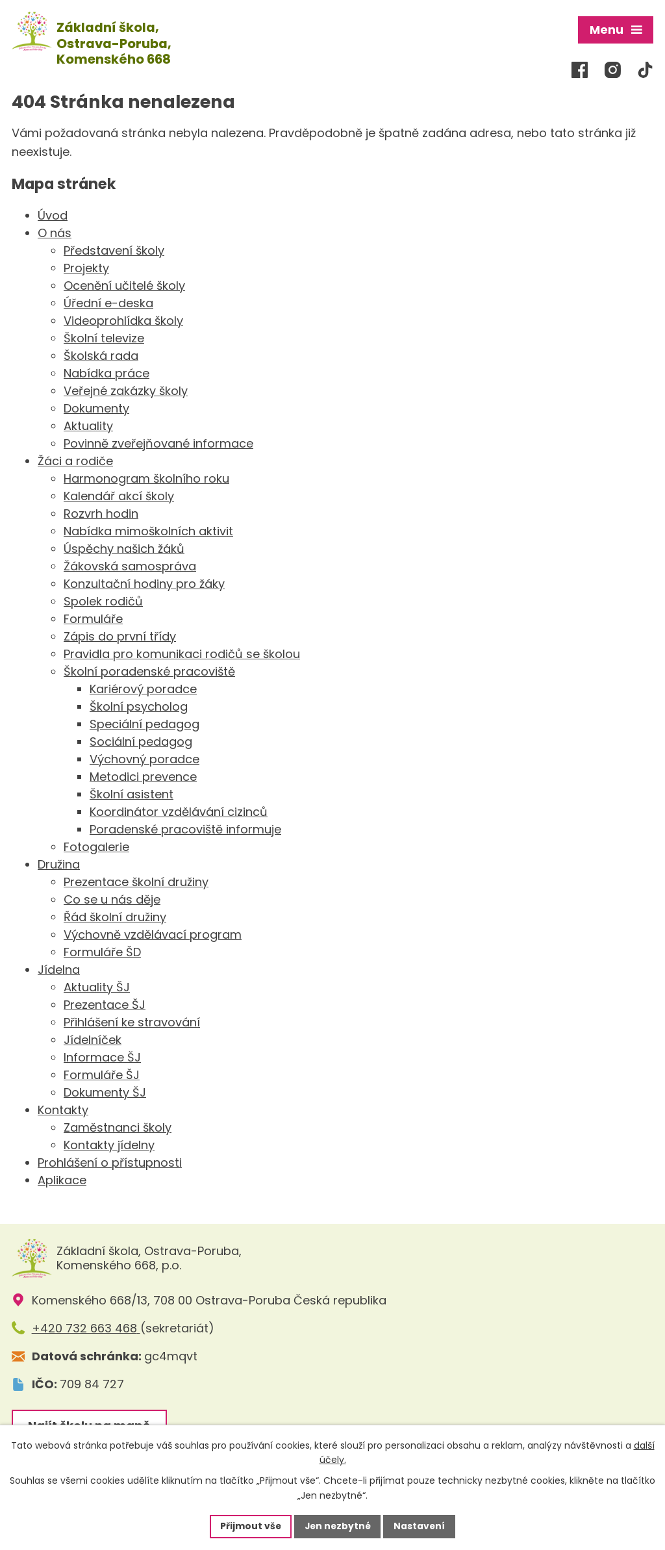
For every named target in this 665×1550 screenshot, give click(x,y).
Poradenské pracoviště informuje (185, 828)
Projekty (86, 267)
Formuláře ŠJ (102, 1073)
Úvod (53, 214)
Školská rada (101, 354)
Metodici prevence (143, 775)
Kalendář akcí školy (119, 495)
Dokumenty (96, 407)
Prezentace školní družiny (136, 880)
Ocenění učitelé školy (124, 284)
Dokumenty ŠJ (105, 1091)
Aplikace (62, 1179)
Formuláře (93, 617)
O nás (54, 231)
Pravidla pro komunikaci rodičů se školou (182, 652)
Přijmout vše (249, 1525)
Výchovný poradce (144, 758)
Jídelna (59, 968)
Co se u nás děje (112, 898)
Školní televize (104, 337)
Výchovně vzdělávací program (153, 933)
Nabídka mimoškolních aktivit (148, 530)
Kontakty (63, 1108)
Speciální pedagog (144, 723)
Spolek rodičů (103, 600)
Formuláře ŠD (102, 951)
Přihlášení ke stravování (132, 1021)
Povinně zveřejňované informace (158, 442)
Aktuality (88, 424)
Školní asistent (131, 793)
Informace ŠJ (102, 1056)
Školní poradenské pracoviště (149, 670)
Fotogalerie (96, 845)
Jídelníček (92, 1038)
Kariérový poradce (143, 688)
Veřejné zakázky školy (126, 389)
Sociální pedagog (141, 740)
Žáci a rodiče (75, 459)
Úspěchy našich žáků (124, 547)
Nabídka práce (106, 372)
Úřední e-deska (108, 302)
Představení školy (114, 249)
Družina (59, 863)
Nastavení (421, 1525)
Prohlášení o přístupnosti (110, 1161)
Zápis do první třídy (120, 635)
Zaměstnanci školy (117, 1126)
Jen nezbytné (337, 1525)
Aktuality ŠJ (97, 986)
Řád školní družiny (115, 916)
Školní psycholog (139, 705)
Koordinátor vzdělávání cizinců (179, 810)
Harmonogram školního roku (146, 477)
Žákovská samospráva (130, 565)
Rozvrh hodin (101, 512)
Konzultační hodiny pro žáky (144, 582)
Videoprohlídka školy (123, 319)
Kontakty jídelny (109, 1144)
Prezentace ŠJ (104, 1003)
